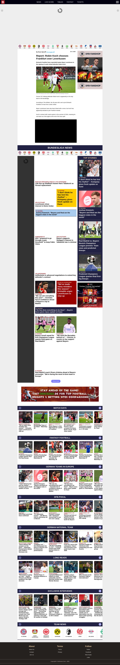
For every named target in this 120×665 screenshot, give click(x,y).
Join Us (32, 652)
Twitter (88, 647)
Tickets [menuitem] (80, 2)
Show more (55, 378)
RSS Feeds (88, 652)
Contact (32, 649)
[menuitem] (18, 2)
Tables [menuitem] (60, 2)
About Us (31, 647)
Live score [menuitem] (49, 2)
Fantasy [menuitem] (70, 2)
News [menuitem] (39, 2)
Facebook (88, 649)
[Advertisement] (60, 28)
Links (88, 655)
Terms (60, 647)
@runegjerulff (50, 49)
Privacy (60, 649)
